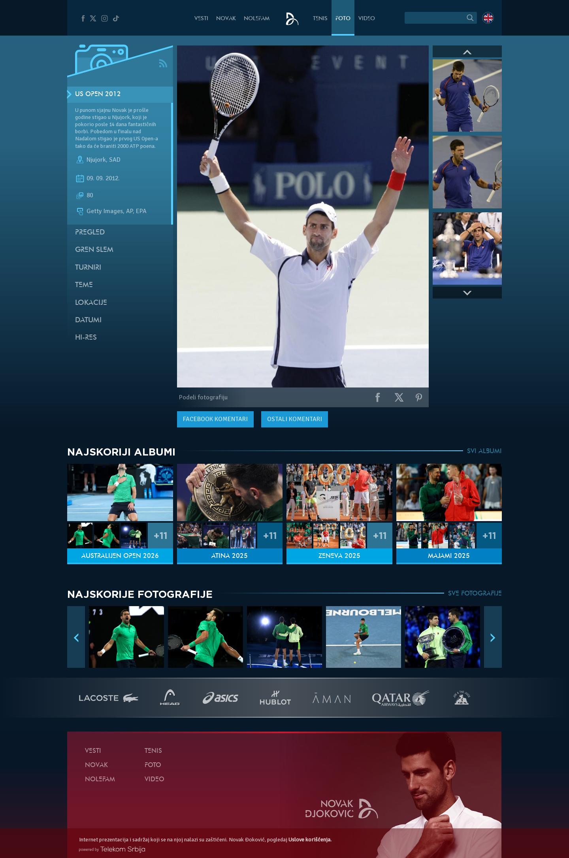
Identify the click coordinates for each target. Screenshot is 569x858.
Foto (342, 19)
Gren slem (94, 250)
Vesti (201, 19)
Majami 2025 (449, 556)
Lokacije (91, 303)
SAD (115, 160)
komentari (215, 419)
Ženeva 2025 (339, 556)
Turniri (88, 268)
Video (366, 19)
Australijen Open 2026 (120, 556)
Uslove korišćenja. (310, 839)
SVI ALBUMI (484, 451)
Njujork (96, 160)
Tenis (320, 19)
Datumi (88, 320)
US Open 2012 (98, 94)
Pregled (90, 232)
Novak (226, 19)
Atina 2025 (229, 556)
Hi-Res (86, 338)
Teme (84, 285)
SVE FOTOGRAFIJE (475, 594)
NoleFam (256, 19)
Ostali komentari (294, 419)
